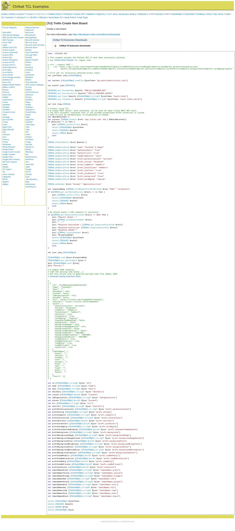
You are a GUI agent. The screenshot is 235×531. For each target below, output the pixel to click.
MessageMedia (31, 38)
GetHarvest (6, 144)
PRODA (28, 62)
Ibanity (4, 164)
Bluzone (5, 90)
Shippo (28, 102)
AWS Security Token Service (13, 38)
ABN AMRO (6, 33)
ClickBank (6, 105)
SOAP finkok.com (31, 92)
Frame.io (5, 139)
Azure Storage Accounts (11, 77)
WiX (26, 154)
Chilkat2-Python (55, 14)
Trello (27, 127)
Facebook (6, 135)
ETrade (5, 122)
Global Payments (8, 147)
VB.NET (33, 17)
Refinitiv (28, 80)
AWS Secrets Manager (10, 35)
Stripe (27, 117)
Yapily (27, 167)
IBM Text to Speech (9, 162)
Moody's (28, 50)
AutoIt (30, 14)
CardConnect (7, 100)
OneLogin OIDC (31, 55)
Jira (3, 172)
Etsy (4, 132)
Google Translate (8, 154)
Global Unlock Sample (64, 60)
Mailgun (5, 184)
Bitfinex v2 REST (8, 87)
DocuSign (6, 117)
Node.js (133, 14)
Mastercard (29, 30)
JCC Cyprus (6, 169)
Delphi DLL (101, 14)
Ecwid (4, 125)
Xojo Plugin (83, 17)
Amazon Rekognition (10, 60)
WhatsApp (29, 152)
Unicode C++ (22, 17)
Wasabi (28, 149)
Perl (167, 14)
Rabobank (29, 77)
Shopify (28, 105)
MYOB (4, 179)
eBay (27, 182)
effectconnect (30, 184)
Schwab (28, 97)
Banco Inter (6, 82)
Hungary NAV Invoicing (10, 159)
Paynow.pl (29, 67)
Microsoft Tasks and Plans (35, 45)
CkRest (66, 104)
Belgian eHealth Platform (11, 85)
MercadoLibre (30, 35)
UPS (27, 132)
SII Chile (28, 87)
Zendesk (28, 174)
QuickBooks (29, 75)
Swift (228, 14)
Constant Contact (8, 112)
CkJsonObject (74, 75)
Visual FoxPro (70, 17)
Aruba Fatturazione (9, 67)
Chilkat (4, 14)
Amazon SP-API (8, 62)
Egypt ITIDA (6, 127)
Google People (7, 149)
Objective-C (143, 14)
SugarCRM (29, 120)
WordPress (29, 159)
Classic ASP (79, 14)
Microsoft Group (31, 43)
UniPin (27, 135)
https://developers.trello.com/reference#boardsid (96, 34)
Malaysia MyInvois (32, 28)
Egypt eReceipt (8, 130)
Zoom (27, 177)
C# (39, 14)
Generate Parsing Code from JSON (65, 276)
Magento (5, 182)
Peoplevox (29, 70)
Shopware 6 (29, 110)
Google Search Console (11, 152)
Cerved (5, 102)
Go (109, 14)
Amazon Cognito (8, 50)
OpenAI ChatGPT (31, 60)
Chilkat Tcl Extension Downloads (74, 46)
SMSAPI (28, 90)
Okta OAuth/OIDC (32, 52)
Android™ (21, 14)
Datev (4, 115)
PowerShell (189, 14)
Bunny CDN (6, 95)
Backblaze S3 (7, 80)
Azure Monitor (7, 72)
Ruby (209, 14)
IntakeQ (5, 167)
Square (28, 115)
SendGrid (28, 100)
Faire (4, 137)
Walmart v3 (29, 147)
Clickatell (5, 107)
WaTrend (28, 144)
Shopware (29, 107)
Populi (27, 72)
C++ (44, 14)
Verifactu (28, 137)
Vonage (28, 142)
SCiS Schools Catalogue (34, 85)
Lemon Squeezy (8, 174)
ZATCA (28, 172)
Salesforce (29, 95)
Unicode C (10, 17)
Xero (27, 162)
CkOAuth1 (69, 85)
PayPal (28, 65)
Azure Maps (6, 70)
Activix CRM (6, 43)
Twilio (27, 130)
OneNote (28, 57)
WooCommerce (31, 157)
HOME (12, 14)
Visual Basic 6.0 (55, 17)
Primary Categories (9, 28)
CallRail (5, 97)
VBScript (42, 17)
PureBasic (200, 14)
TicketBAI (28, 122)
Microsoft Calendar (32, 40)
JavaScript (123, 14)
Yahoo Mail (29, 164)
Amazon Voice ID (8, 65)
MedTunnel (29, 33)
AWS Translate (8, 40)
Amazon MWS (7, 55)
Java (115, 14)
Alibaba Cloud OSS (9, 47)
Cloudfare (6, 110)
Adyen (4, 45)
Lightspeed (6, 177)
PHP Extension (156, 14)
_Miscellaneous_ (31, 179)
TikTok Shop (30, 125)
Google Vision (7, 157)
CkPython (68, 14)
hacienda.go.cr (30, 187)
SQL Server (218, 14)
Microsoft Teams (31, 47)
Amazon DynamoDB (10, 52)
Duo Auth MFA (7, 120)
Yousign (28, 169)
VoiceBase (29, 139)
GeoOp (5, 142)
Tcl (2, 17)
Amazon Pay (7, 57)
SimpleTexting (30, 112)
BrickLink (5, 92)
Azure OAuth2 (7, 75)
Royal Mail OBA (31, 82)
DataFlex (90, 14)
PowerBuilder (176, 14)
